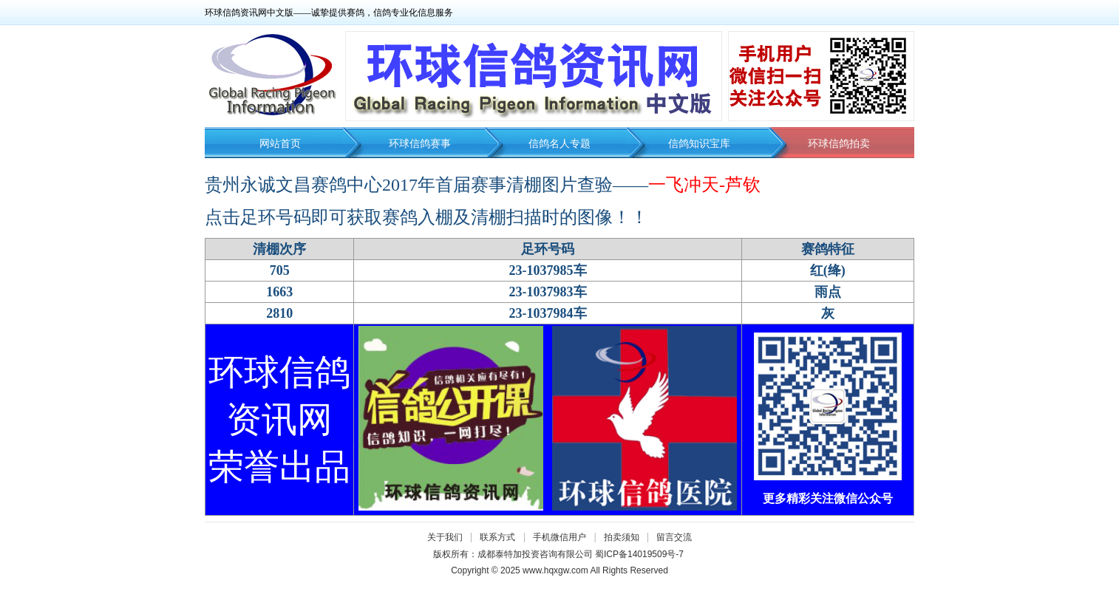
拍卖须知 (625, 537)
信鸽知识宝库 (699, 143)
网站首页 (280, 143)
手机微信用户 (559, 537)
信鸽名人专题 (559, 143)
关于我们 (445, 537)
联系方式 (497, 537)
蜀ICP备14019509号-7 (639, 554)
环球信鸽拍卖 (839, 143)
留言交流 (674, 537)
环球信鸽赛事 (420, 143)
